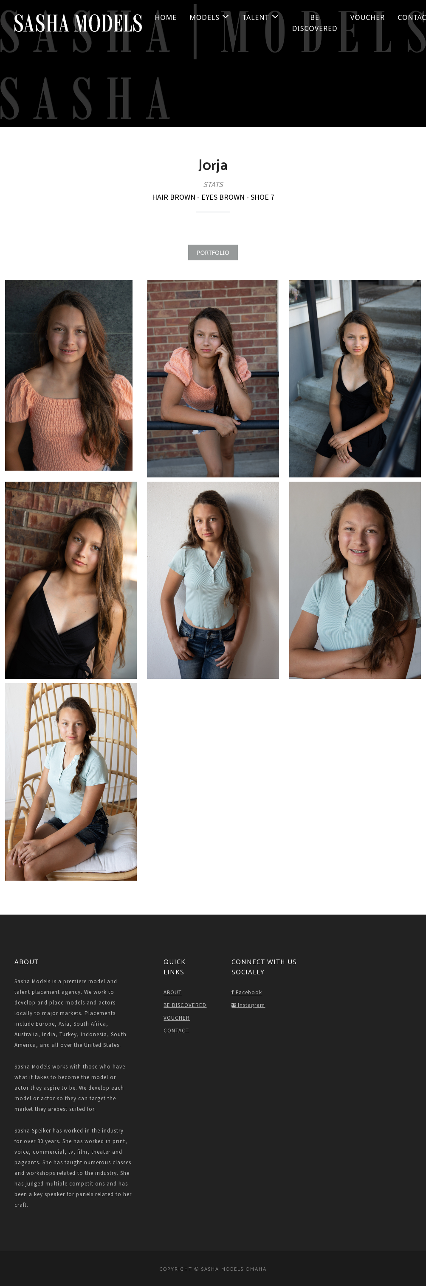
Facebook (246, 992)
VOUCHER (367, 17)
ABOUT (173, 992)
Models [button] (209, 17)
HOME (166, 17)
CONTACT (176, 1030)
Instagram (248, 1005)
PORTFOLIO (213, 252)
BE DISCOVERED (315, 23)
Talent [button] (261, 17)
